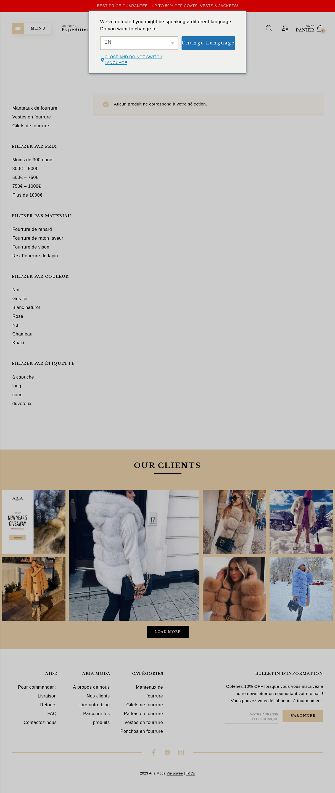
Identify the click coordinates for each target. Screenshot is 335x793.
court (17, 394)
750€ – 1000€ (26, 186)
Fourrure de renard (32, 229)
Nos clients (98, 696)
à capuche (23, 377)
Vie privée (175, 773)
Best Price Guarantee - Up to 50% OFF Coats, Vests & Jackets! (167, 6)
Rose (17, 316)
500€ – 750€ (25, 177)
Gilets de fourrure (144, 704)
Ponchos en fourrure (141, 731)
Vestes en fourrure (143, 722)
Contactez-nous (40, 722)
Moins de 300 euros (33, 159)
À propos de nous (91, 687)
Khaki (18, 342)
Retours (48, 704)
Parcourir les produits (96, 718)
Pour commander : (37, 687)
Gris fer (20, 298)
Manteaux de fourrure (149, 691)
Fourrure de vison (30, 247)
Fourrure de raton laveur (38, 238)
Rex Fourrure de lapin (35, 255)
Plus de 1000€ (27, 195)
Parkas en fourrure (143, 713)
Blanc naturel (26, 307)
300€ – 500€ (25, 168)
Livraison (47, 696)
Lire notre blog (95, 704)
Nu (15, 325)
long (16, 386)
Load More (167, 632)
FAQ (52, 713)
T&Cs (190, 773)
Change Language (208, 43)
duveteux (21, 403)
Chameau (22, 334)
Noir (16, 289)
